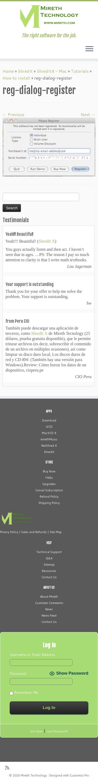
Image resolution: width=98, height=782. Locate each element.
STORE (49, 462)
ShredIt (25, 71)
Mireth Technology (34, 775)
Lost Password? (57, 731)
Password (18, 673)
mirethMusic (49, 439)
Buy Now (49, 471)
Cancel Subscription (49, 490)
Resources (49, 571)
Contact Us (49, 577)
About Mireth (49, 597)
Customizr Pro (79, 775)
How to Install (16, 78)
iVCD (49, 427)
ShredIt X (46, 241)
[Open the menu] (89, 49)
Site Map (56, 532)
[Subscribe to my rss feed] (8, 767)
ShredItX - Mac (52, 71)
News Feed (49, 615)
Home (8, 71)
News (49, 609)
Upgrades (49, 484)
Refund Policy (49, 496)
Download (49, 420)
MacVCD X (49, 433)
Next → (88, 114)
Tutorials (80, 71)
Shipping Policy (49, 503)
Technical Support (49, 552)
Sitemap (49, 564)
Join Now (36, 731)
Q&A (49, 558)
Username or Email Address (32, 654)
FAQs (49, 478)
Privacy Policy (9, 532)
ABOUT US (49, 587)
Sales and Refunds (34, 532)
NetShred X (49, 446)
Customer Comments (49, 603)
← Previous (13, 114)
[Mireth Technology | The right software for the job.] (49, 17)
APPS (49, 411)
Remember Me (24, 692)
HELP (49, 543)
